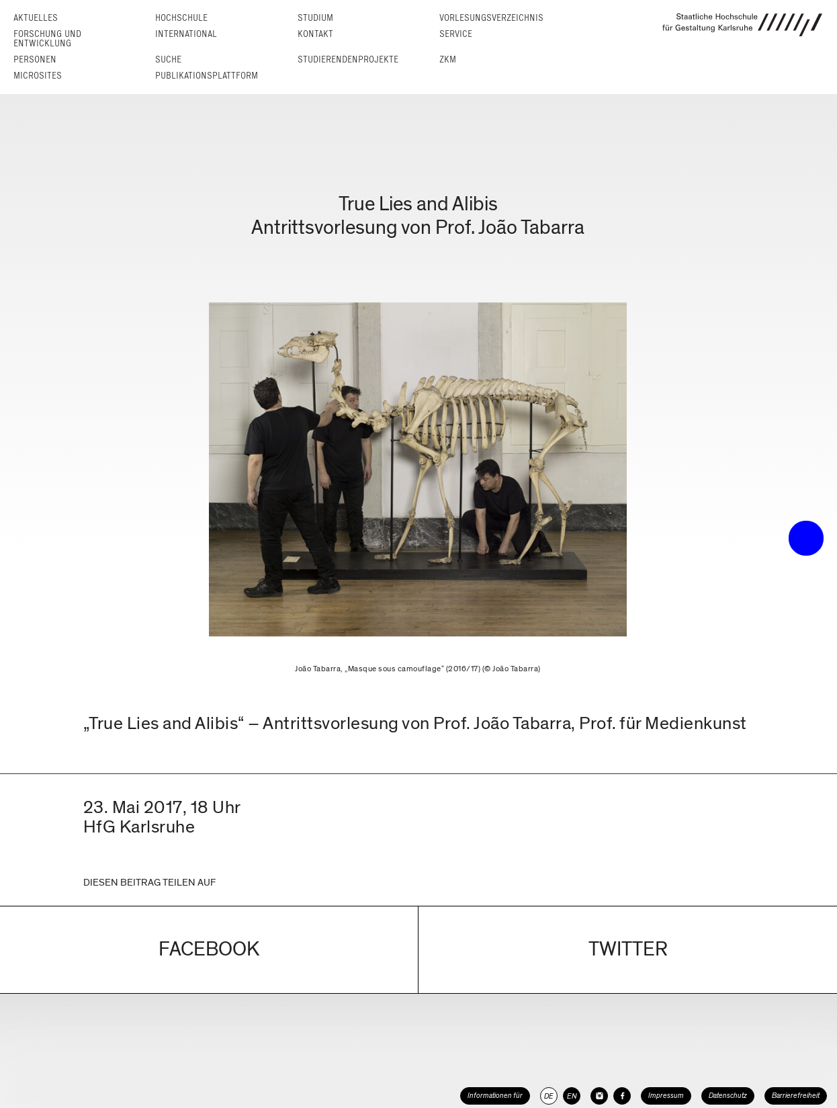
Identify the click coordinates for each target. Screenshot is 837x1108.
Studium (315, 18)
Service (455, 34)
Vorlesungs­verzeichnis (491, 18)
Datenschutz (728, 1096)
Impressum (666, 1096)
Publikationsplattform (206, 75)
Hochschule (181, 18)
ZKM (447, 59)
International (186, 34)
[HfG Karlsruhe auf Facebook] (622, 1096)
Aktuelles (35, 18)
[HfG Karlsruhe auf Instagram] (599, 1096)
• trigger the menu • (806, 538)
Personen (34, 59)
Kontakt (315, 34)
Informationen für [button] (495, 1096)
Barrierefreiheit (796, 1096)
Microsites (37, 75)
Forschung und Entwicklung (47, 38)
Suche (168, 59)
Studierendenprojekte (348, 59)
